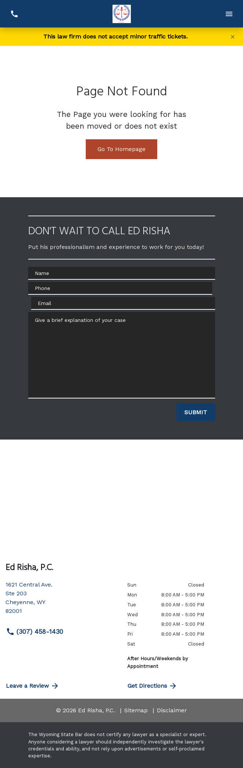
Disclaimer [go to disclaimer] (172, 710)
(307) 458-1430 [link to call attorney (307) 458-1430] (34, 631)
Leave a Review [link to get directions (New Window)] (32, 685)
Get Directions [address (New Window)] (153, 685)
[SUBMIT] (195, 412)
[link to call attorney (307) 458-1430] (14, 13)
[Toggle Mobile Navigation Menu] (229, 13)
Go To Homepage (121, 149)
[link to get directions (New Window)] (60, 600)
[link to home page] (122, 14)
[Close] (233, 36)
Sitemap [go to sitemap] (136, 710)
